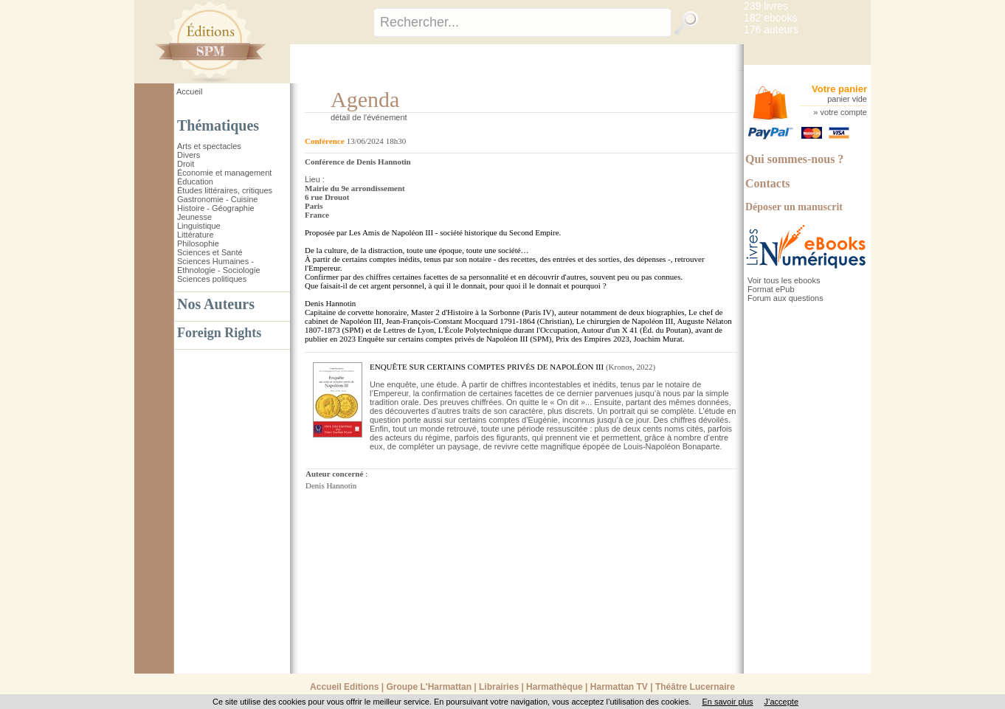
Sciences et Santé (210, 252)
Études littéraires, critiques (224, 190)
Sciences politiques (211, 278)
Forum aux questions (785, 298)
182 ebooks (770, 18)
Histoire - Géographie (216, 208)
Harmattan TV (619, 687)
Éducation (195, 181)
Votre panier (839, 88)
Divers (188, 155)
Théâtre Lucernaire (695, 687)
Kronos (620, 366)
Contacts (767, 183)
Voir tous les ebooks (783, 280)
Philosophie (198, 243)
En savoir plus (727, 701)
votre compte (843, 112)
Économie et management (224, 172)
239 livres (766, 6)
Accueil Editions (344, 687)
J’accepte (781, 701)
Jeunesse (194, 216)
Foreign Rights (219, 332)
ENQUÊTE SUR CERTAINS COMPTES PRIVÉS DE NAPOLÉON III (487, 366)
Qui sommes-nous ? (794, 159)
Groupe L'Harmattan (429, 687)
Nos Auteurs (216, 304)
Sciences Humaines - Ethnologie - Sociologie (218, 265)
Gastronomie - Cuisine (217, 199)
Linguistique (199, 225)
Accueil (189, 91)
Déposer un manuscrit (794, 206)
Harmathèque (554, 687)
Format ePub (771, 289)
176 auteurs (771, 29)
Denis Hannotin (330, 485)
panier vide (847, 98)
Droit (185, 163)
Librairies (499, 687)
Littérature (195, 234)
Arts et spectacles (209, 146)
